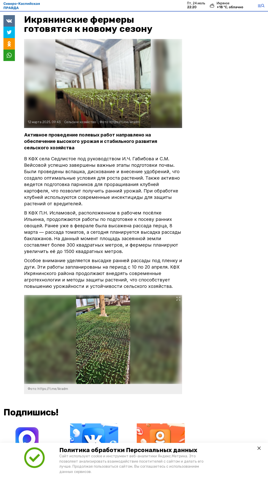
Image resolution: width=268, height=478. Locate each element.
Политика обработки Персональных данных (128, 450)
